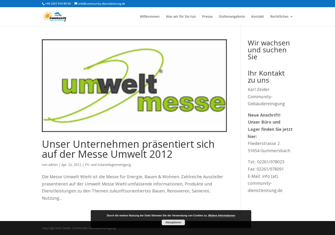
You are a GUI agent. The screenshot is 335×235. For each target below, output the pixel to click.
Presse (207, 17)
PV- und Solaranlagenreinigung (108, 164)
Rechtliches (279, 17)
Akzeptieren (173, 222)
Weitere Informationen (221, 215)
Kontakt (257, 17)
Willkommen (150, 17)
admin (53, 164)
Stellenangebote (232, 17)
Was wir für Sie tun (181, 17)
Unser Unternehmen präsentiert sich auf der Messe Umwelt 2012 (128, 149)
